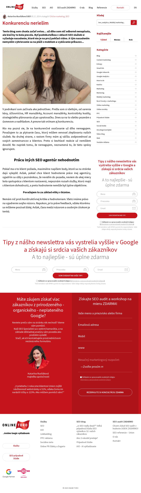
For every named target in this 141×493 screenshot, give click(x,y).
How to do (100, 80)
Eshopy (99, 64)
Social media (101, 126)
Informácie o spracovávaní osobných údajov (95, 380)
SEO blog (81, 421)
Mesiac (117, 39)
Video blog (101, 134)
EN (135, 7)
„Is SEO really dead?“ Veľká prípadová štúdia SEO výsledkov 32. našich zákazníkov (89, 429)
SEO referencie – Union (123, 432)
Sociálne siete (46, 442)
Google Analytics (103, 76)
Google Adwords (103, 72)
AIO (51, 7)
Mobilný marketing (103, 97)
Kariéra (99, 84)
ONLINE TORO (15, 6)
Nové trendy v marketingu (106, 101)
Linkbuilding (46, 434)
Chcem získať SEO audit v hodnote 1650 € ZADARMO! (125, 427)
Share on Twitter (81, 222)
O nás (82, 7)
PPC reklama (46, 438)
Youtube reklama (103, 142)
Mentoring (100, 93)
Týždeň (103, 39)
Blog (91, 7)
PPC (98, 113)
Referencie (102, 7)
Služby (35, 7)
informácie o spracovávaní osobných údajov (116, 224)
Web (98, 138)
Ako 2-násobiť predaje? (87, 438)
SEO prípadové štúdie (16, 457)
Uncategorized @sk (104, 130)
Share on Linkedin (88, 222)
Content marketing (104, 60)
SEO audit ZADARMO (66, 7)
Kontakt (120, 7)
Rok (131, 39)
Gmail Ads (100, 68)
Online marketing (57, 16)
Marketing (100, 89)
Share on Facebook (75, 222)
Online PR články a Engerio (52, 446)
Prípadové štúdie (103, 117)
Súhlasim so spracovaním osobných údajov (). (117, 223)
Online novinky (102, 109)
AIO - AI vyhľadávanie (86, 446)
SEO (44, 7)
